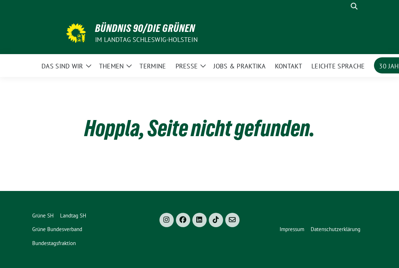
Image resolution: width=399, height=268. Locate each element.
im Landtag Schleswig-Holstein (146, 39)
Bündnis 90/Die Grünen (145, 28)
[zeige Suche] (354, 6)
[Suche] (344, 6)
